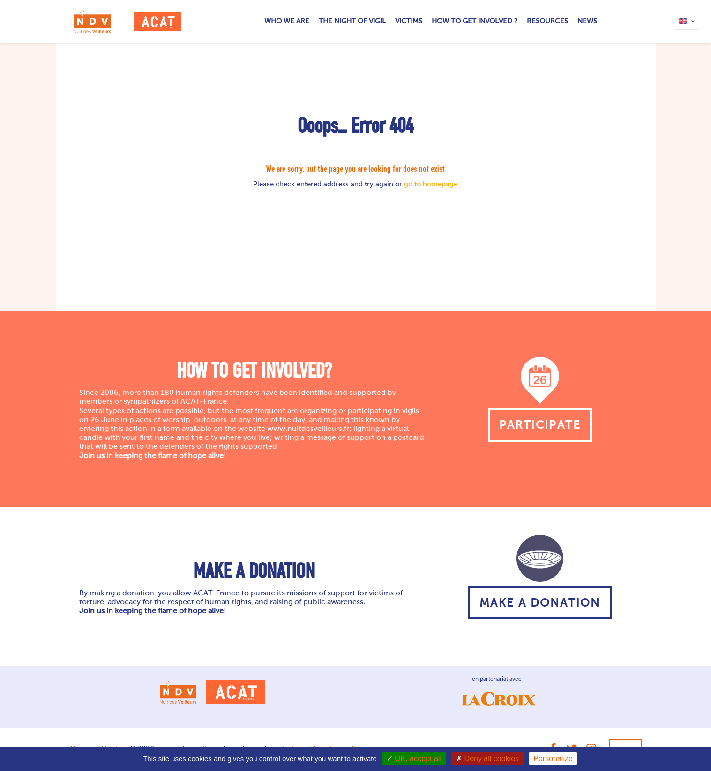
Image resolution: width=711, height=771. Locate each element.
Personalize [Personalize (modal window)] (553, 759)
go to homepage (430, 184)
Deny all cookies (487, 759)
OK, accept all (414, 759)
